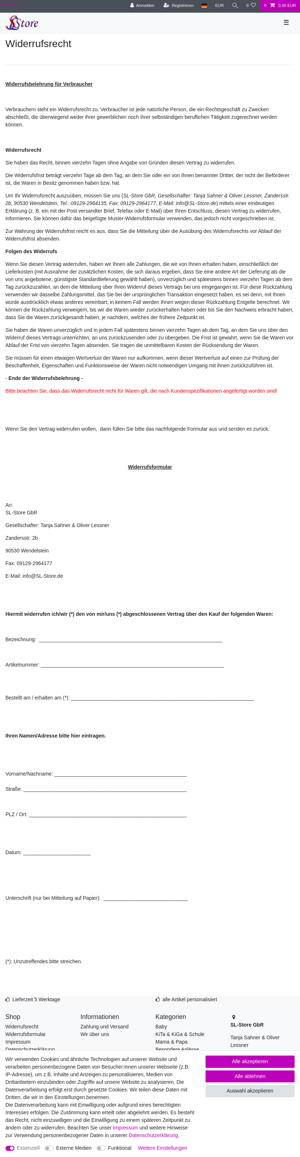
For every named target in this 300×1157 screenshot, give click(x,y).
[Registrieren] (179, 5)
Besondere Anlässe (177, 1049)
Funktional (120, 1148)
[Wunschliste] (251, 5)
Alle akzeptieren (250, 1061)
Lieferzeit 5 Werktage (36, 999)
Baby (161, 1026)
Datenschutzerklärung (30, 1049)
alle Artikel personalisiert (189, 999)
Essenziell (28, 1148)
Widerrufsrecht (21, 1026)
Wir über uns (94, 1034)
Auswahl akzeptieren (250, 1091)
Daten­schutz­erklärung (153, 1135)
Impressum (17, 1042)
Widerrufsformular (25, 1034)
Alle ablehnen (249, 1076)
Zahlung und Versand (104, 1026)
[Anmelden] (142, 5)
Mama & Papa (172, 1042)
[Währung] (219, 5)
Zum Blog (8, 4)
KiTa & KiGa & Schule (180, 1034)
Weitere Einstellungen (162, 1148)
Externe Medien (74, 1148)
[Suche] (235, 5)
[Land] (204, 5)
